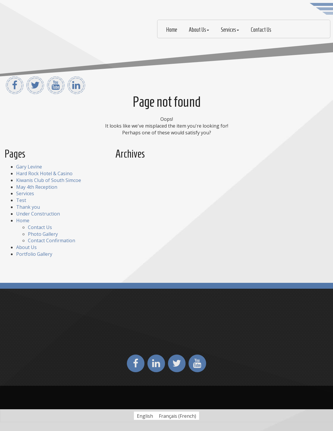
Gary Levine (29, 166)
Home (171, 29)
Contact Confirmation (51, 240)
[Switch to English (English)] (145, 416)
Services (230, 29)
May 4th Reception (36, 187)
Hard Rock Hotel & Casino (44, 173)
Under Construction (38, 214)
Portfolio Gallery (34, 254)
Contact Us (261, 29)
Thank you (28, 207)
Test (21, 200)
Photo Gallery (43, 234)
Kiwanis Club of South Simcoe (48, 180)
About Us (199, 29)
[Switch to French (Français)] (177, 416)
